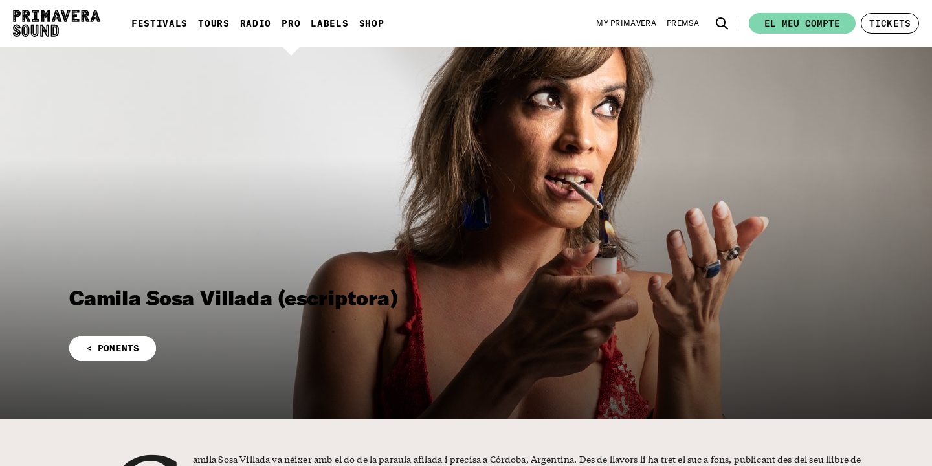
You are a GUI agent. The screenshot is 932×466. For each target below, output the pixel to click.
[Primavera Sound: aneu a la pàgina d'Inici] (56, 23)
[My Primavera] (626, 23)
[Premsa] (682, 23)
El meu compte (802, 23)
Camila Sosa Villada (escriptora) (233, 298)
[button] (722, 23)
